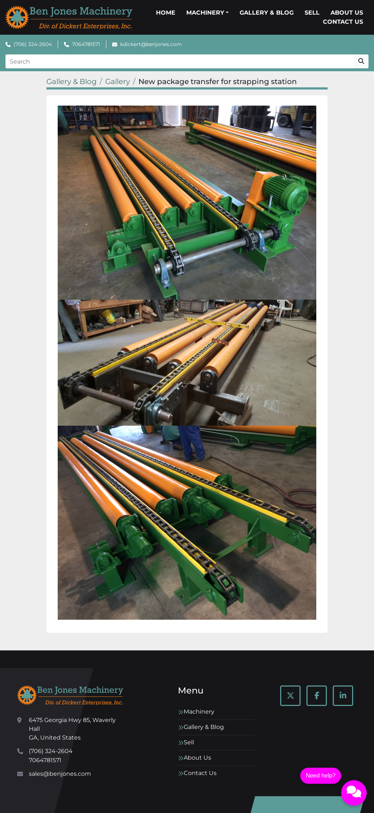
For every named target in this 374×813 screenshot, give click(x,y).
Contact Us (343, 21)
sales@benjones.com (60, 773)
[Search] (179, 61)
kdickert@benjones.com (151, 44)
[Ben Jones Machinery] (70, 695)
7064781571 (86, 44)
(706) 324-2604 (33, 44)
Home (165, 12)
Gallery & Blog (267, 12)
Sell (312, 12)
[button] (207, 12)
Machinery (205, 12)
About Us (347, 12)
